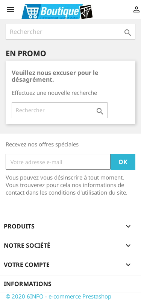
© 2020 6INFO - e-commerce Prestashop (58, 296)
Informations (28, 284)
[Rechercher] (70, 32)
